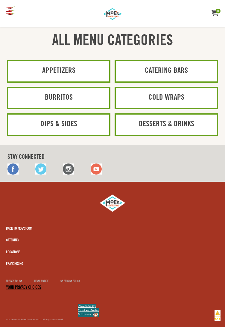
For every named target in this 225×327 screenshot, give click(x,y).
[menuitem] (11, 11)
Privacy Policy (14, 281)
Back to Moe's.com (19, 229)
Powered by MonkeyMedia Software (88, 310)
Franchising (14, 264)
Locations (13, 252)
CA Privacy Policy (70, 281)
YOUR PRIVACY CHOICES (23, 288)
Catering (12, 240)
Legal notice (41, 281)
